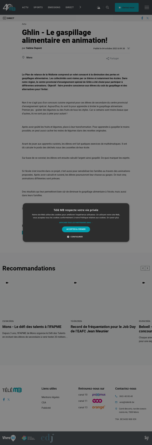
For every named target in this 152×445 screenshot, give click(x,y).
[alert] (76, 222)
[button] (76, 222)
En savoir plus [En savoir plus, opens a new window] (113, 217)
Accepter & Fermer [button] (76, 229)
